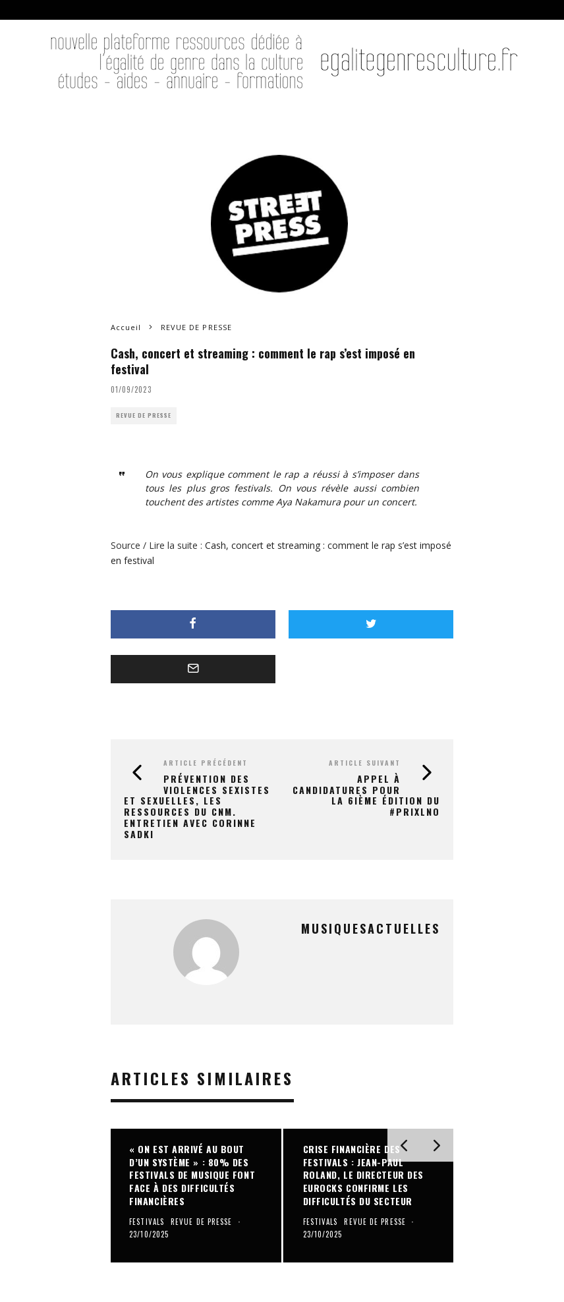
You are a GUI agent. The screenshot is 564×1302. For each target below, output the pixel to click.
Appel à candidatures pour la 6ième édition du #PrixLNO (366, 795)
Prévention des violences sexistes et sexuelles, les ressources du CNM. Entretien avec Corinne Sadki (197, 806)
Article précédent (205, 763)
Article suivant (365, 763)
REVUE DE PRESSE (143, 415)
